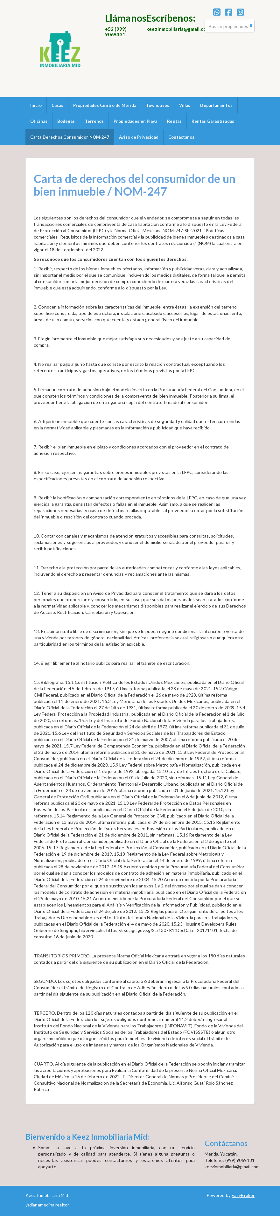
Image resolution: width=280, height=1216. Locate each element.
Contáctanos (181, 137)
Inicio (36, 105)
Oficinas (38, 121)
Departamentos (216, 105)
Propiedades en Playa (135, 121)
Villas (185, 105)
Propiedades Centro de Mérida (104, 105)
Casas (58, 105)
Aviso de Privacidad (138, 137)
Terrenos (94, 121)
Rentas (174, 121)
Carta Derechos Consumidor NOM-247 (69, 137)
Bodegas (66, 121)
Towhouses (157, 105)
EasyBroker (243, 1195)
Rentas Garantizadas (213, 121)
